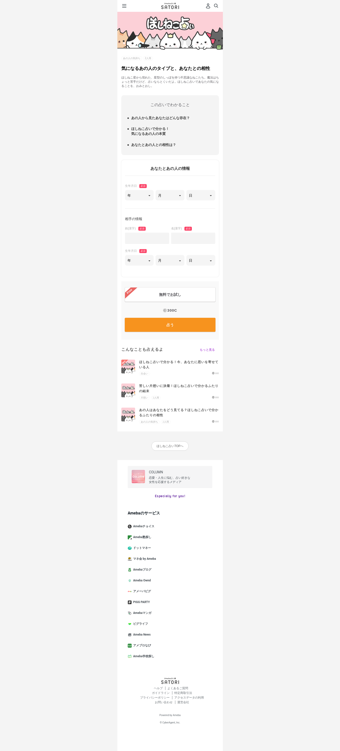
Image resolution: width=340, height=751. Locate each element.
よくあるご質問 (177, 688)
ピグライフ (140, 624)
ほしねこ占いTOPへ (170, 446)
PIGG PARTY (141, 602)
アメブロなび (141, 646)
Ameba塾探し (141, 537)
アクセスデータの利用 (189, 697)
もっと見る (207, 350)
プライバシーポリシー (155, 697)
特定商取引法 (183, 693)
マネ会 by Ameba (144, 559)
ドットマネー (141, 548)
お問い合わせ (164, 702)
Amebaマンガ (141, 613)
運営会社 (183, 702)
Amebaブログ (141, 570)
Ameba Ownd (141, 581)
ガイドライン (161, 693)
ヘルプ (158, 688)
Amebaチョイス (143, 526)
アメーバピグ (141, 591)
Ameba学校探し (143, 656)
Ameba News (141, 635)
